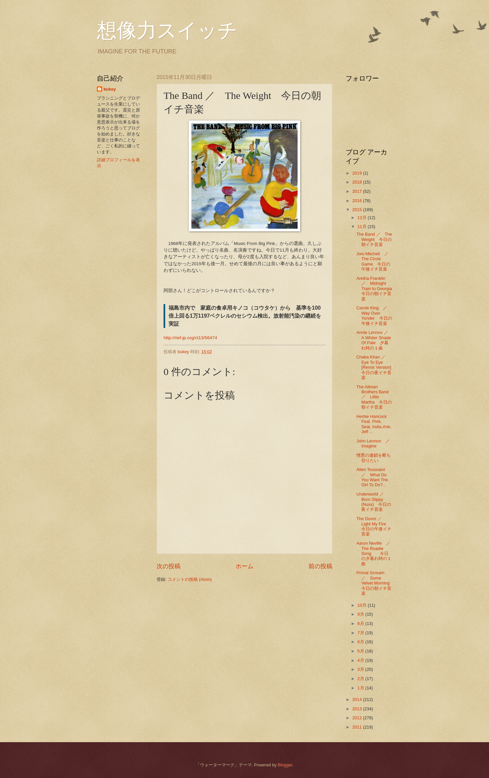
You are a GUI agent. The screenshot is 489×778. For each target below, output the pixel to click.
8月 (361, 623)
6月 (361, 641)
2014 (357, 699)
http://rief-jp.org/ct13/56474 (190, 337)
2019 (357, 173)
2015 (357, 209)
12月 (362, 217)
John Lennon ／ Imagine (375, 443)
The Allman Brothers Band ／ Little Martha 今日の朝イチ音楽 (374, 397)
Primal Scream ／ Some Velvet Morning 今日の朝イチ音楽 (375, 583)
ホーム (244, 566)
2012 (357, 717)
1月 (361, 687)
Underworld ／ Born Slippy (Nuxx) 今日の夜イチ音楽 (373, 502)
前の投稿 (320, 566)
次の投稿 (168, 566)
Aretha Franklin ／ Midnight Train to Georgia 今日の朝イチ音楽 (376, 288)
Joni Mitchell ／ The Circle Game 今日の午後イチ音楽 (374, 261)
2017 (357, 191)
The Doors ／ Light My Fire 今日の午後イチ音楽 (373, 526)
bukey (110, 89)
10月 (362, 605)
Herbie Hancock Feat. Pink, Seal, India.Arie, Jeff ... (373, 424)
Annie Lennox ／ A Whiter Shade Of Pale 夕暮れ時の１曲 (374, 340)
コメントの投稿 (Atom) (190, 579)
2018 (357, 182)
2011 (357, 727)
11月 (362, 226)
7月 (361, 632)
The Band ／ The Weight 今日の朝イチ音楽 (374, 239)
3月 (361, 669)
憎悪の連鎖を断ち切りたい (373, 458)
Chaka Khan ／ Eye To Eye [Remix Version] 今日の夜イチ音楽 (375, 367)
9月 (361, 614)
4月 (361, 660)
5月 (361, 651)
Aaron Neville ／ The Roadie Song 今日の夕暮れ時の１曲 (375, 553)
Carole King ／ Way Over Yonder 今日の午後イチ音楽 (374, 315)
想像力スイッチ (167, 30)
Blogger (285, 764)
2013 (357, 708)
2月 (361, 678)
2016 (357, 200)
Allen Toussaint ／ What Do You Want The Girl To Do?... (372, 477)
